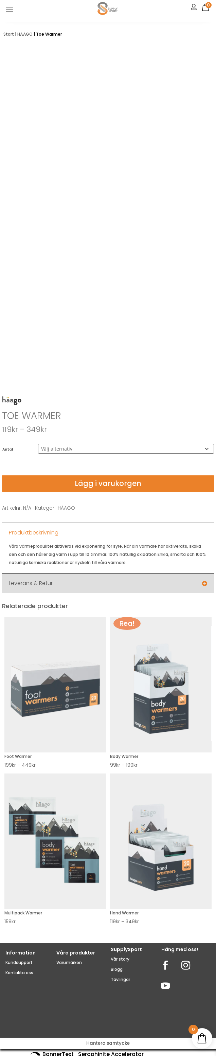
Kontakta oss (19, 973)
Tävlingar (120, 979)
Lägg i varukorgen (108, 483)
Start (8, 34)
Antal (7, 449)
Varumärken (69, 962)
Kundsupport (19, 962)
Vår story (120, 959)
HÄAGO (25, 34)
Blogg (117, 969)
